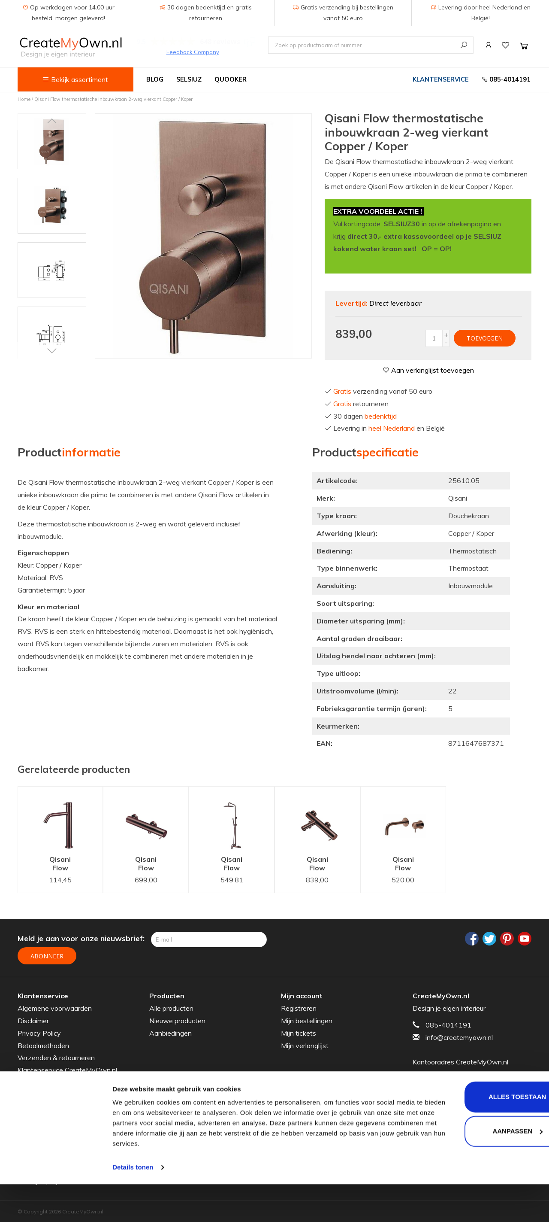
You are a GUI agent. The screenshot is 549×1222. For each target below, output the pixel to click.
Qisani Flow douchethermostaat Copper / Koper (152, 864)
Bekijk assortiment (75, 79)
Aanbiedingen (170, 1032)
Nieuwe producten (177, 1019)
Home (24, 99)
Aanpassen (477, 1168)
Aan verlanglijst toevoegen (428, 370)
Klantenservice (441, 79)
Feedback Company (192, 52)
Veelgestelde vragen (49, 1094)
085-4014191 (506, 79)
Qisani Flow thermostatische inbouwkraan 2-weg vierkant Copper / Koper (113, 99)
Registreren (299, 1007)
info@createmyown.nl (459, 1036)
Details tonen (132, 1205)
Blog (154, 79)
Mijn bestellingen (306, 1019)
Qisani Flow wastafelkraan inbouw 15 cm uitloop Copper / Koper (409, 864)
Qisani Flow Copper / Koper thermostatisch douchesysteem (238, 864)
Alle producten (171, 1007)
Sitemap (30, 1081)
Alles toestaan (477, 1134)
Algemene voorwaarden (55, 1007)
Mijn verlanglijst (305, 1044)
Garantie (31, 1106)
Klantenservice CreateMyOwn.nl (67, 1069)
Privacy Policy (39, 1032)
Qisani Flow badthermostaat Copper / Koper (324, 864)
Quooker (230, 79)
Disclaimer (33, 1019)
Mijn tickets (298, 1032)
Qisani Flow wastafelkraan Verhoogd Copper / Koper (67, 864)
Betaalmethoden (43, 1044)
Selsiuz (189, 79)
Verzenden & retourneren (56, 1056)
